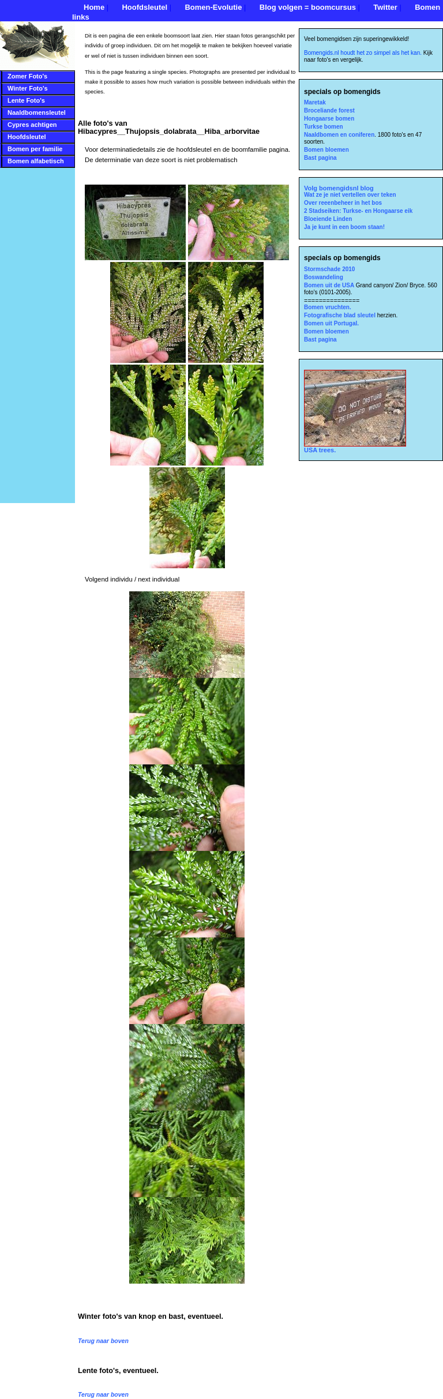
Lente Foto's (26, 100)
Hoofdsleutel (144, 7)
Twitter (385, 7)
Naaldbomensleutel (36, 112)
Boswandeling (323, 277)
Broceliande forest (329, 110)
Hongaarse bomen (329, 118)
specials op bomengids (342, 92)
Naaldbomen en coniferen (339, 135)
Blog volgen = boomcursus (308, 7)
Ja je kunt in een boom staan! (344, 227)
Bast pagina (320, 158)
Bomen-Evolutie (213, 7)
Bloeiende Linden (328, 219)
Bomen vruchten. (327, 307)
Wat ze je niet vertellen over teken (350, 195)
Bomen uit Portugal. (331, 323)
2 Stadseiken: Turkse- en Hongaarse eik (358, 211)
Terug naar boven (103, 1340)
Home (94, 7)
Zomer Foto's (27, 76)
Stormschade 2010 (329, 269)
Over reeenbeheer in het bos (343, 203)
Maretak (315, 102)
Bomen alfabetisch (35, 160)
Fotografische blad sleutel (340, 315)
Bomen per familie (34, 148)
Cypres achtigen (32, 124)
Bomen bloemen (326, 150)
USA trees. (355, 447)
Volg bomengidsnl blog (339, 188)
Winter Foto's (27, 88)
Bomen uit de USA (330, 285)
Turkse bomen (323, 126)
